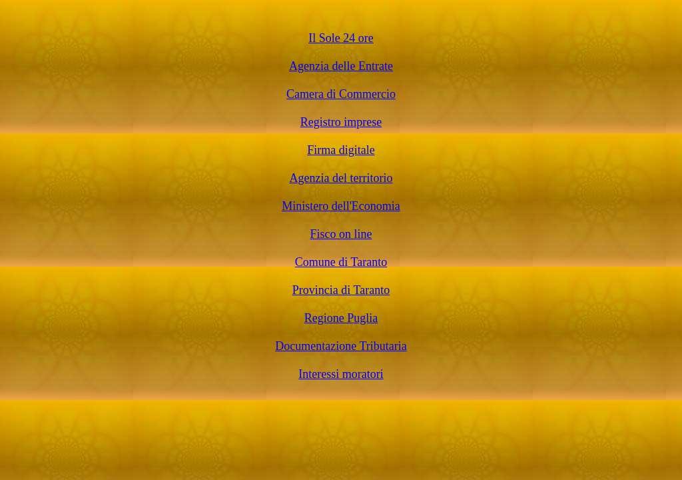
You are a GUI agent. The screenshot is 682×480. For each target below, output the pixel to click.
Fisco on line (341, 234)
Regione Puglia (341, 318)
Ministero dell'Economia (341, 206)
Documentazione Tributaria (340, 346)
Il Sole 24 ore (340, 38)
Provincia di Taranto (341, 290)
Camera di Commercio (341, 94)
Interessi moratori (340, 374)
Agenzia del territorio (341, 178)
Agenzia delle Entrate (341, 66)
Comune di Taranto (341, 262)
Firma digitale (340, 150)
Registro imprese (341, 122)
